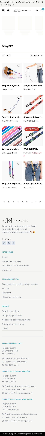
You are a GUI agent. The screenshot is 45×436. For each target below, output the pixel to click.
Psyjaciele (13, 434)
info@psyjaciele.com (19, 358)
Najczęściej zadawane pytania (16, 320)
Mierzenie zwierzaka (11, 297)
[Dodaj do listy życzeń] (18, 66)
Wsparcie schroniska (11, 261)
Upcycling (7, 270)
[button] (36, 55)
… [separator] (31, 202)
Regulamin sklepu (11, 311)
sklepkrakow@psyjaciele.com (23, 386)
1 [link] (8, 202)
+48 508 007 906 (19, 362)
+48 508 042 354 (19, 390)
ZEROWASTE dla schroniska (15, 266)
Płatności (6, 293)
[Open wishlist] (36, 10)
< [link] (4, 202)
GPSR (5, 328)
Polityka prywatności (12, 315)
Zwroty (5, 288)
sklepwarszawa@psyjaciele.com (24, 414)
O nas (4, 257)
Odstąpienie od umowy (13, 324)
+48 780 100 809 (19, 417)
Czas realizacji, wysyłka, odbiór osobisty (20, 284)
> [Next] (40, 202)
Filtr (6, 55)
